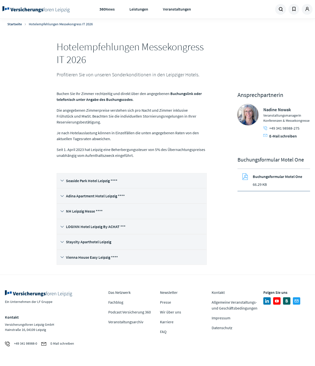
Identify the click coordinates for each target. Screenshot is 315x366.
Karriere (166, 321)
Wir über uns (170, 312)
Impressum (221, 317)
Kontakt (218, 292)
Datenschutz (222, 327)
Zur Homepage (36, 9)
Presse (165, 302)
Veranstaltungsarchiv (125, 321)
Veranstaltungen (177, 9)
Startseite (14, 24)
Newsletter (169, 292)
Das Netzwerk (119, 292)
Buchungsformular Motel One (277, 176)
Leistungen (138, 9)
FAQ (163, 331)
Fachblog (115, 302)
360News (107, 9)
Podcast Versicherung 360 (129, 312)
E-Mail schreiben (280, 136)
